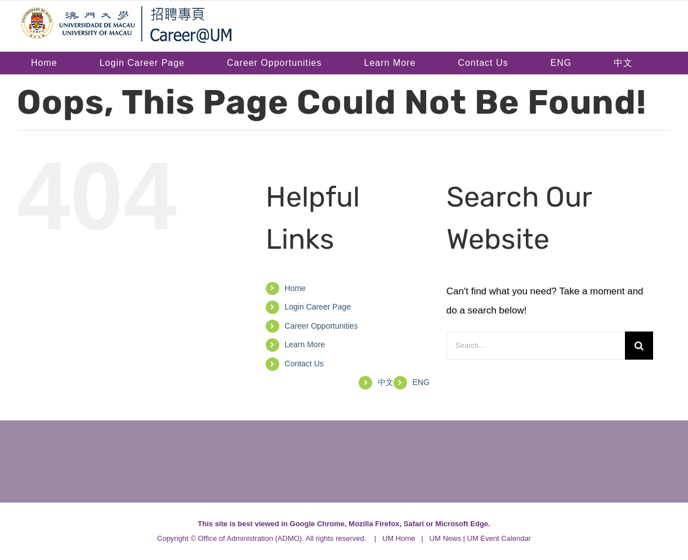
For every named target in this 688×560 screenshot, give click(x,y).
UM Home (399, 538)
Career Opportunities (321, 325)
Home (295, 288)
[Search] (639, 345)
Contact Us (304, 363)
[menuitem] (561, 63)
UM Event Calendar (499, 538)
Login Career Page (318, 306)
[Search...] (535, 345)
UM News (445, 538)
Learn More (305, 344)
